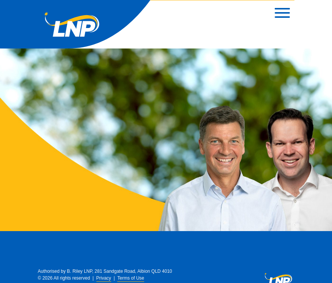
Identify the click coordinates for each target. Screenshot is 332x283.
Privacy (103, 278)
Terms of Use (130, 278)
